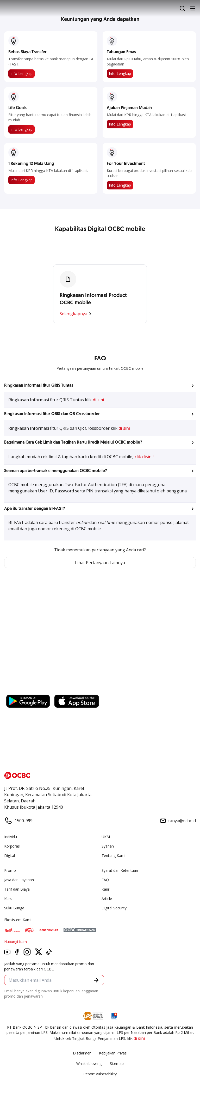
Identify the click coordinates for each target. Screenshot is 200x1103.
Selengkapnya (76, 314)
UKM (106, 836)
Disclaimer (82, 1053)
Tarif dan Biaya (17, 889)
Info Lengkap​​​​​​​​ (120, 124)
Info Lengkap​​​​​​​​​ (21, 179)
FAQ (105, 879)
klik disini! (144, 457)
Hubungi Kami (16, 941)
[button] (100, 385)
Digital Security (114, 907)
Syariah (108, 846)
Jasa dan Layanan (19, 879)
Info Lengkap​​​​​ (21, 73)
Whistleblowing (89, 1063)
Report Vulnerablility (100, 1073)
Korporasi (12, 846)
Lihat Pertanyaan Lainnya (100, 562)
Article (107, 898)
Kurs (8, 898)
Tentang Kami (113, 855)
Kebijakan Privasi (113, 1053)
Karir (105, 889)
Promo (10, 870)
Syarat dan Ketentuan (120, 870)
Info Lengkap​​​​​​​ (21, 129)
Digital (9, 855)
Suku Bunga (14, 907)
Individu (10, 836)
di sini (98, 400)
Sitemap (117, 1063)
